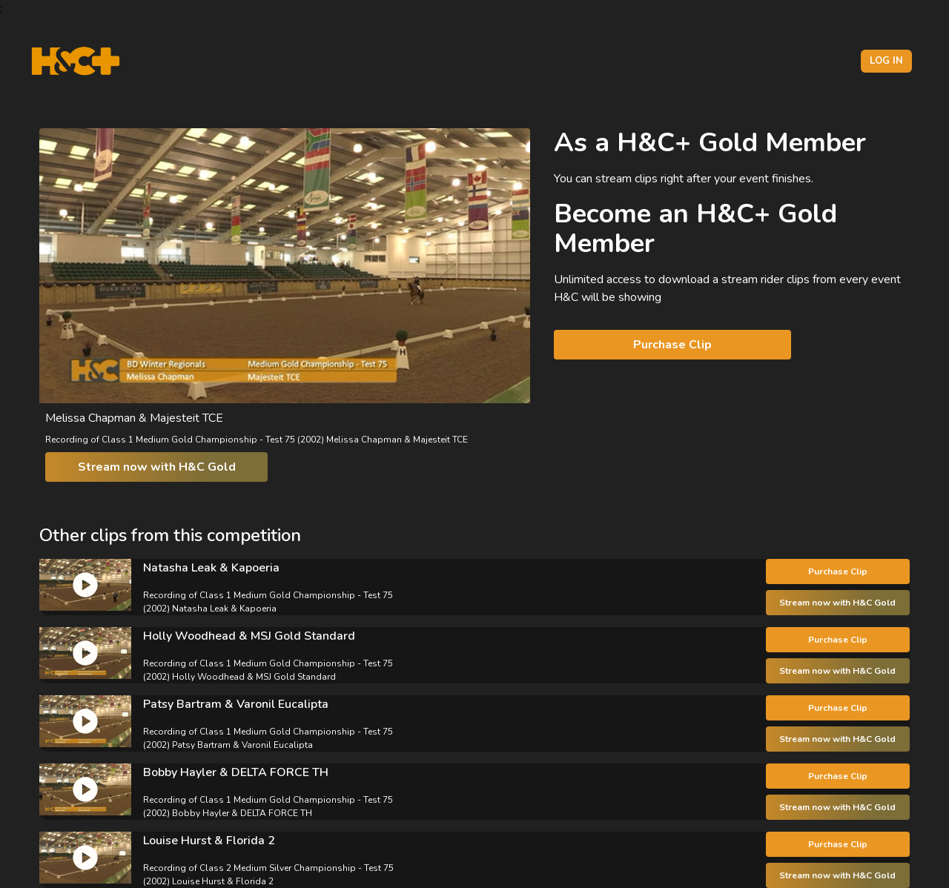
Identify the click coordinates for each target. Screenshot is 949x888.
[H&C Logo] (75, 61)
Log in (886, 60)
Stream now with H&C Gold (157, 467)
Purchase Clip (672, 345)
